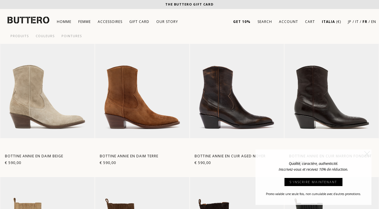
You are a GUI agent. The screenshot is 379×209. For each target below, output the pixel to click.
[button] (367, 153)
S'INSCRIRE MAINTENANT (313, 182)
